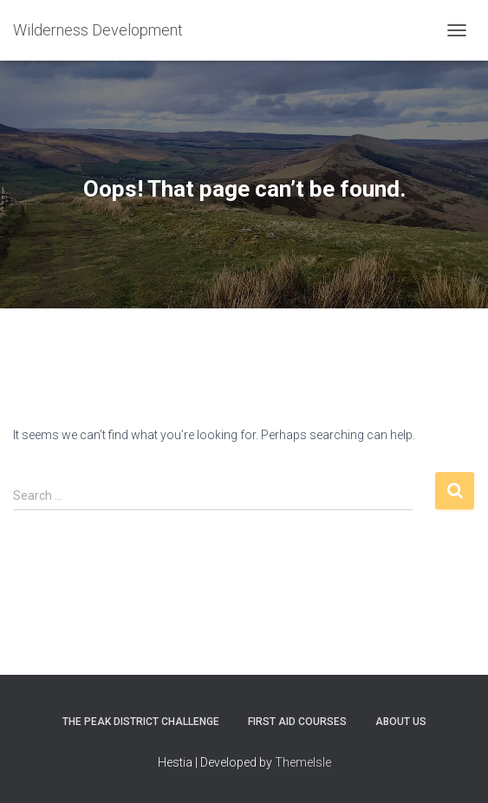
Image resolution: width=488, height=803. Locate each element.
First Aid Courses (297, 722)
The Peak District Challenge (140, 722)
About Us (400, 722)
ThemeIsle (303, 762)
